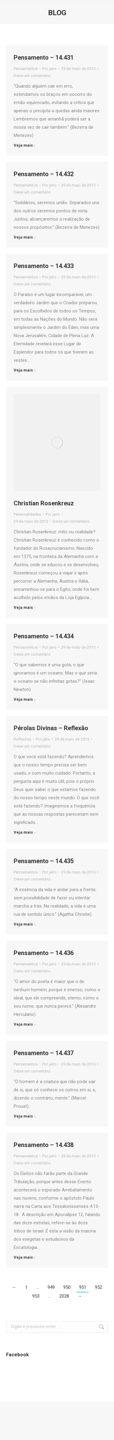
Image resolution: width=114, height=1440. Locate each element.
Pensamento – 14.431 (44, 57)
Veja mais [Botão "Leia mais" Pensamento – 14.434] (23, 699)
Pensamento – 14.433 (44, 266)
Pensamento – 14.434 (44, 636)
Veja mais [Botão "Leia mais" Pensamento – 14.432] (23, 237)
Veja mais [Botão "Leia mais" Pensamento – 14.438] (23, 1257)
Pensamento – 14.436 (44, 953)
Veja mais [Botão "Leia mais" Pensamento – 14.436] (23, 1024)
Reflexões (22, 739)
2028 (64, 1296)
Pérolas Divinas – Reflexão (51, 728)
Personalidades (27, 514)
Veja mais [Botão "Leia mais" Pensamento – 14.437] (23, 1116)
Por (49, 68)
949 (51, 1287)
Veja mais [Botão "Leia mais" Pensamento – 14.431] (23, 145)
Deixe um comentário (32, 75)
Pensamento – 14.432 (44, 174)
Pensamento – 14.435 (44, 861)
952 (98, 1287)
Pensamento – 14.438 (44, 1145)
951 (82, 1287)
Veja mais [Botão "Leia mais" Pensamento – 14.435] (23, 924)
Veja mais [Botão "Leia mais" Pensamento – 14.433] (23, 370)
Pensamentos (26, 68)
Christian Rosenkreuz (44, 503)
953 (36, 1296)
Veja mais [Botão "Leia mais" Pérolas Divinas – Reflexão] (23, 832)
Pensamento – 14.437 (44, 1053)
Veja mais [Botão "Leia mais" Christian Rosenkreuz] (23, 607)
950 (67, 1287)
